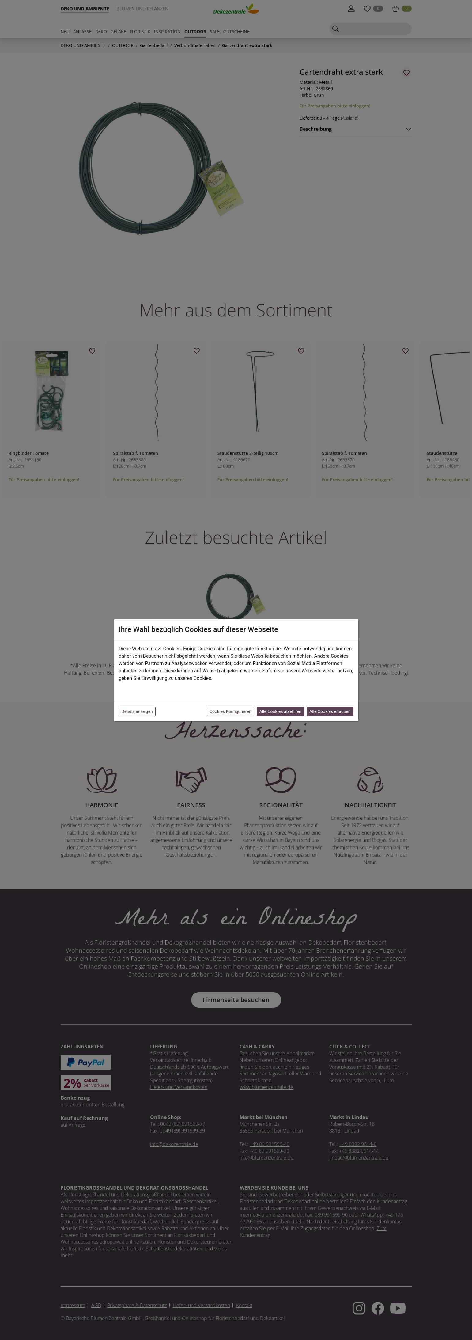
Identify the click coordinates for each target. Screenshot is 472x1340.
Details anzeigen (137, 711)
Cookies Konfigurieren (230, 711)
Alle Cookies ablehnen (280, 711)
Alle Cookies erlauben (329, 711)
